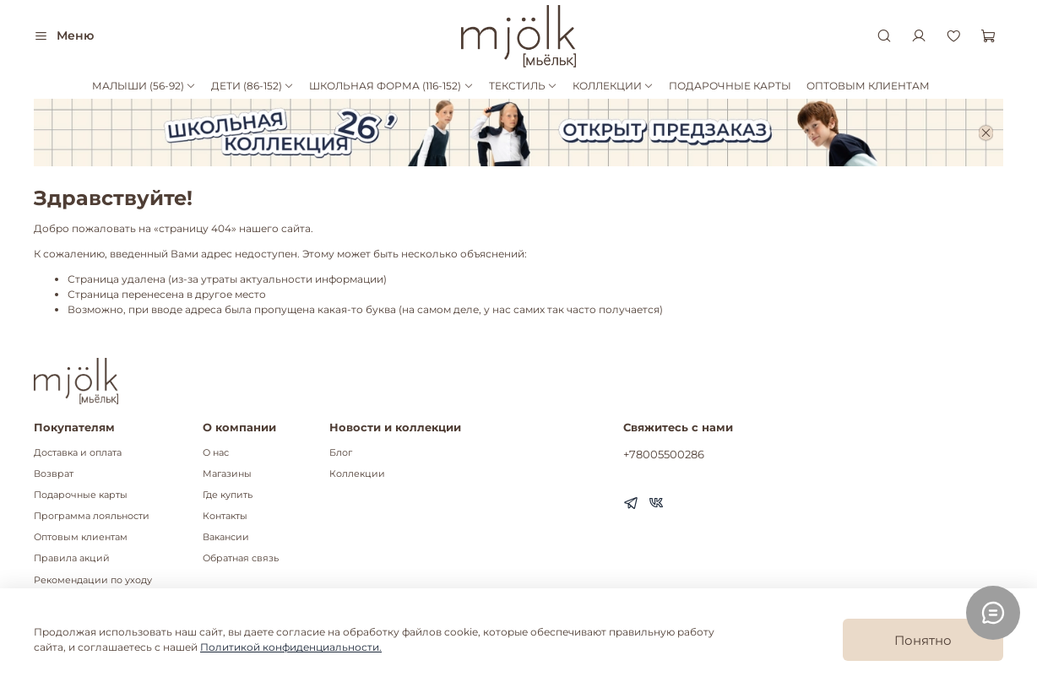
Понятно (923, 640)
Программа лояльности (91, 516)
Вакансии (226, 537)
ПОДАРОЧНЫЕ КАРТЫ (730, 85)
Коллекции (357, 473)
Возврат (53, 473)
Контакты (225, 516)
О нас (216, 452)
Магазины (227, 473)
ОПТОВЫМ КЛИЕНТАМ (868, 85)
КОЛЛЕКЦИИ (613, 85)
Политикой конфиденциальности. (291, 647)
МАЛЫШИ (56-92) (144, 85)
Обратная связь (241, 558)
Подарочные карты (81, 495)
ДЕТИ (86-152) (252, 85)
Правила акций (72, 558)
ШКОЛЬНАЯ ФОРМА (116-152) (391, 85)
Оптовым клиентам (81, 537)
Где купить (227, 495)
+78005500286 (663, 454)
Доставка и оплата (78, 452)
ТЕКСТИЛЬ (523, 85)
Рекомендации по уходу (93, 580)
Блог (340, 452)
